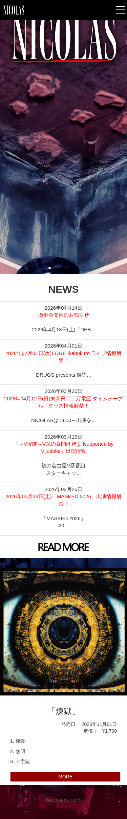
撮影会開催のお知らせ (63, 315)
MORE (65, 776)
